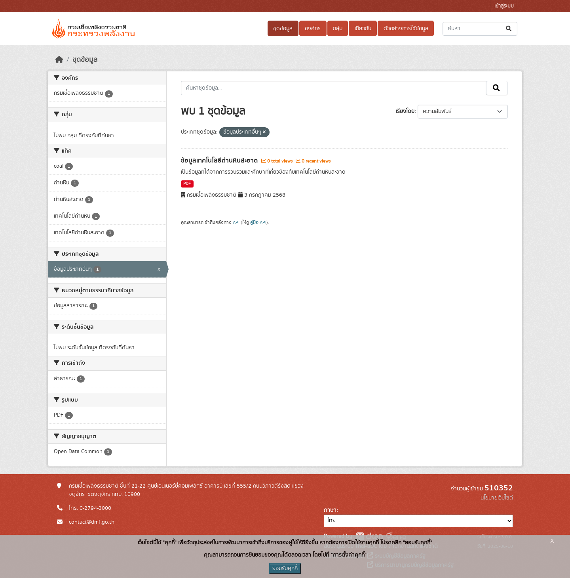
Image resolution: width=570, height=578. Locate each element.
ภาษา (330, 510)
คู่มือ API (258, 222)
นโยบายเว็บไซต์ (497, 498)
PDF (187, 184)
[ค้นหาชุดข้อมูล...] (480, 29)
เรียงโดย (405, 111)
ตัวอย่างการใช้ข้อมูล (406, 29)
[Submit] (509, 29)
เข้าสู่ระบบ (504, 6)
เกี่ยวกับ (363, 29)
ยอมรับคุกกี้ (285, 568)
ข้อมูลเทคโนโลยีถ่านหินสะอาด (220, 160)
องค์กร (313, 29)
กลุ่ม (337, 29)
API (236, 222)
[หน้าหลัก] (59, 60)
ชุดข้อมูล (283, 29)
